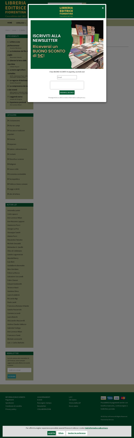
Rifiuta (60, 433)
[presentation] (67, 85)
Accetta (51, 433)
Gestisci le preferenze (77, 433)
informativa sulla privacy (76, 98)
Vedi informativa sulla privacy (96, 428)
